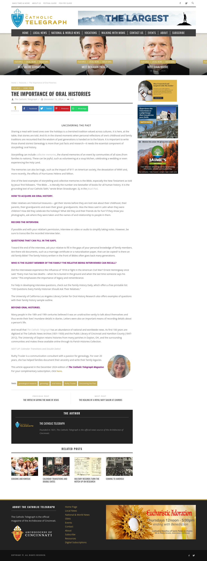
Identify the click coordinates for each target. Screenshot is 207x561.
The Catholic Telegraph (26, 99)
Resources (70, 538)
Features (19, 61)
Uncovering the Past (87, 383)
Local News (31, 61)
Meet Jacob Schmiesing (31, 67)
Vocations (44, 61)
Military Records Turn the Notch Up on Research (86, 480)
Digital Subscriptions (76, 542)
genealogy (44, 383)
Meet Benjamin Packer (95, 67)
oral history (56, 383)
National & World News (77, 514)
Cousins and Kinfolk (20, 478)
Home (13, 82)
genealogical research (27, 383)
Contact (69, 526)
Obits (68, 518)
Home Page (28, 88)
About (68, 530)
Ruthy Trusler (70, 383)
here (59, 371)
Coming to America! (115, 478)
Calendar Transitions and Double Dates (55, 480)
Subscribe (70, 534)
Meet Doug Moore (157, 67)
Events (68, 522)
